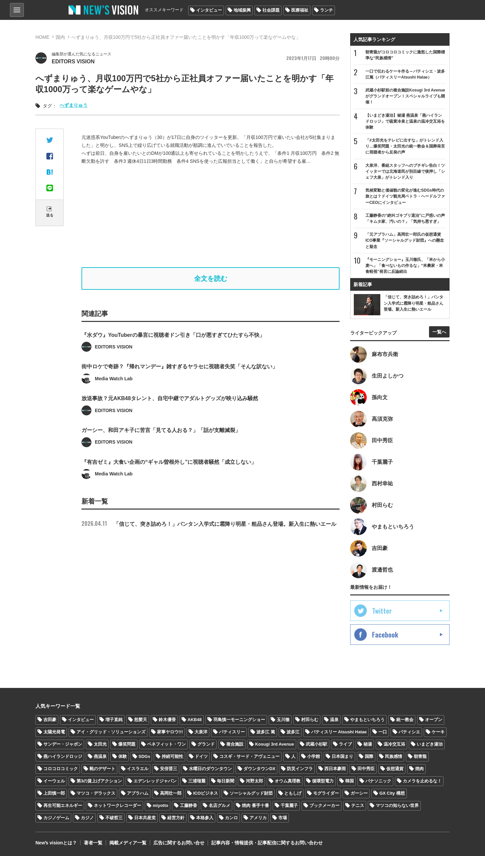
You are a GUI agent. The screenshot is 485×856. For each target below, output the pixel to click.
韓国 (349, 780)
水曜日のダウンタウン (210, 768)
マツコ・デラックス (96, 793)
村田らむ (309, 719)
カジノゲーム (56, 817)
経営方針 (176, 817)
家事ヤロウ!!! (170, 731)
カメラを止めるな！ (422, 780)
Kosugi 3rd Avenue (274, 744)
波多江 (293, 731)
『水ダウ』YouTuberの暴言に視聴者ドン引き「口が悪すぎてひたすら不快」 (172, 354)
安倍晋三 (168, 768)
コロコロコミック (60, 768)
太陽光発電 (54, 731)
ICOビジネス (205, 793)
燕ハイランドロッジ (62, 756)
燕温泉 (100, 756)
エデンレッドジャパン (155, 780)
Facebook (385, 635)
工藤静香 (188, 805)
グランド (206, 744)
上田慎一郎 (54, 793)
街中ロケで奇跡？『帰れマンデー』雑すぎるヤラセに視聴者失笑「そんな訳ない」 (179, 386)
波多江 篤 (265, 731)
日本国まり (342, 756)
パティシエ (409, 731)
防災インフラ (300, 768)
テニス (357, 805)
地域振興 (242, 10)
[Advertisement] (210, 216)
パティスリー (232, 731)
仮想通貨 (395, 768)
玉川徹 (283, 719)
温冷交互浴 (394, 744)
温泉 (334, 719)
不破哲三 (114, 817)
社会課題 (271, 10)
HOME (42, 37)
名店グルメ (219, 805)
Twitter (382, 611)
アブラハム (137, 793)
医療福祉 (299, 10)
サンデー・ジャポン (62, 744)
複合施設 (234, 744)
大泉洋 (200, 731)
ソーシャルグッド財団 (251, 793)
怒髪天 (140, 719)
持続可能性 (172, 756)
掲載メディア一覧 (127, 842)
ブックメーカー (324, 805)
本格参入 (204, 817)
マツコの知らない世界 (397, 805)
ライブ (345, 744)
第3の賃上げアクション (99, 780)
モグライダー (326, 793)
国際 (369, 756)
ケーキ (438, 731)
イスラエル (137, 768)
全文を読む (210, 278)
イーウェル (54, 780)
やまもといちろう (367, 719)
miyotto (160, 805)
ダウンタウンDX (259, 768)
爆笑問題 (126, 744)
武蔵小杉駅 (316, 744)
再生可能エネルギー (62, 805)
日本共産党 (145, 817)
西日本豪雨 (335, 768)
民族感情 (393, 756)
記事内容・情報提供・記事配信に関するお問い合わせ (267, 842)
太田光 (100, 744)
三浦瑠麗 (196, 780)
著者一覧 (93, 842)
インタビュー (209, 10)
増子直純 (114, 719)
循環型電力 (323, 780)
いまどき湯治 (430, 744)
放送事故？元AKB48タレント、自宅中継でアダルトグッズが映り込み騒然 (169, 418)
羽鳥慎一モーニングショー (239, 719)
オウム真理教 (287, 780)
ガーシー (359, 793)
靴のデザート (102, 768)
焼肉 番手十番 (255, 805)
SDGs (144, 756)
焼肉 (419, 768)
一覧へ (439, 332)
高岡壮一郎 (171, 793)
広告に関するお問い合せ (178, 842)
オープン (433, 719)
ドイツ (201, 756)
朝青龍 (420, 756)
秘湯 (367, 744)
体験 (122, 756)
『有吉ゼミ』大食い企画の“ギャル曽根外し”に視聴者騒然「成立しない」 (168, 481)
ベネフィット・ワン (166, 744)
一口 (382, 731)
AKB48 (195, 719)
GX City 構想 (392, 793)
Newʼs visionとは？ (56, 842)
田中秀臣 (366, 768)
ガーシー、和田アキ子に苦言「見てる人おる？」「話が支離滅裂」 (161, 450)
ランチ (326, 10)
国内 (60, 37)
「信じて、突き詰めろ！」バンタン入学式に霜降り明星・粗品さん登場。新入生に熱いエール (208, 524)
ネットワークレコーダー (117, 805)
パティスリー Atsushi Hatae (339, 731)
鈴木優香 (167, 719)
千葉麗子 (289, 805)
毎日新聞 (225, 780)
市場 (282, 817)
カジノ (87, 817)
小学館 (313, 756)
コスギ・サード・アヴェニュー (249, 756)
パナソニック (378, 780)
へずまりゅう (73, 105)
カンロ (231, 817)
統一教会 (404, 719)
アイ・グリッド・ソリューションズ (111, 731)
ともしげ (292, 793)
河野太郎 (254, 780)
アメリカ (258, 817)
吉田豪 (49, 719)
